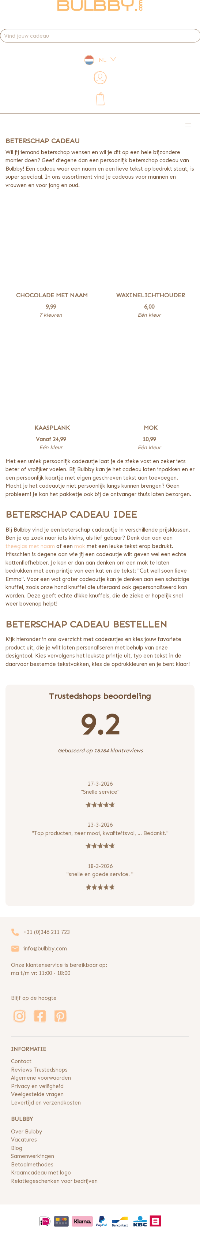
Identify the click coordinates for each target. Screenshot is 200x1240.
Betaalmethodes (32, 1164)
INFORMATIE (28, 1049)
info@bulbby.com (45, 948)
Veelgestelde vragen (37, 1094)
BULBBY (22, 1119)
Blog (16, 1148)
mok (79, 546)
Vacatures (24, 1139)
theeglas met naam (30, 546)
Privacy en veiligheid (37, 1086)
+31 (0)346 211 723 (46, 932)
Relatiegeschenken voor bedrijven (54, 1181)
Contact (21, 1061)
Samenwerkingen (32, 1156)
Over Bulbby (26, 1131)
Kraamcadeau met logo (41, 1172)
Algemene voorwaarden (41, 1078)
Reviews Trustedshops (39, 1069)
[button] (188, 125)
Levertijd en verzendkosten (46, 1102)
